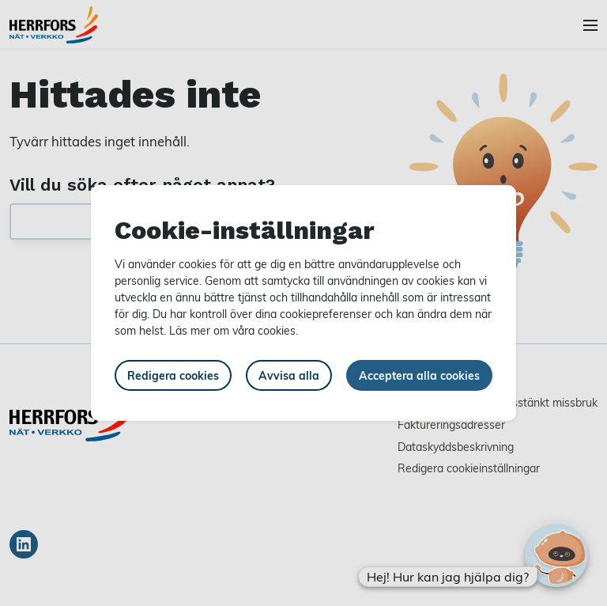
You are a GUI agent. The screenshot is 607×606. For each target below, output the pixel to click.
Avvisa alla (288, 375)
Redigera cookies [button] (173, 375)
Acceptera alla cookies (419, 375)
